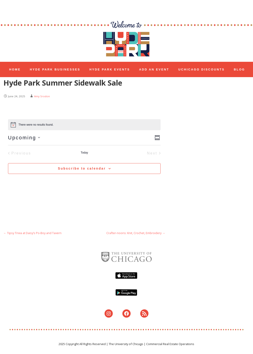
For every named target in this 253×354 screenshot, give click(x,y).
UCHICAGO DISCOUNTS (201, 69)
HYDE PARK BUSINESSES (55, 69)
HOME (15, 69)
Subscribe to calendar (82, 168)
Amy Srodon (42, 96)
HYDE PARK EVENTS (109, 69)
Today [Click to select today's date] (84, 152)
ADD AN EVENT (154, 69)
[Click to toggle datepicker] (24, 137)
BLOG (239, 69)
